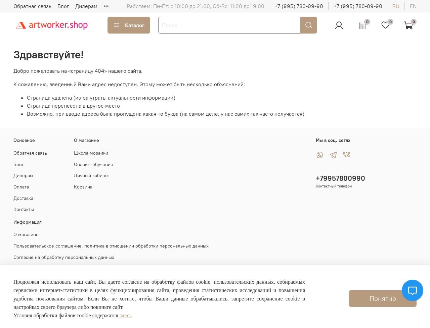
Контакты (23, 209)
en (413, 6)
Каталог (128, 25)
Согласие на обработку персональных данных (63, 257)
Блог (63, 6)
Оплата (21, 187)
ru (395, 6)
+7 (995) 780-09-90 (298, 6)
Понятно (383, 298)
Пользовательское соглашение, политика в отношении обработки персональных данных (111, 246)
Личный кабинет (92, 175)
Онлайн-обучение (93, 164)
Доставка (23, 198)
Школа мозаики (91, 153)
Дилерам (86, 6)
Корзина (83, 187)
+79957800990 (340, 178)
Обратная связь (32, 6)
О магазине (26, 234)
